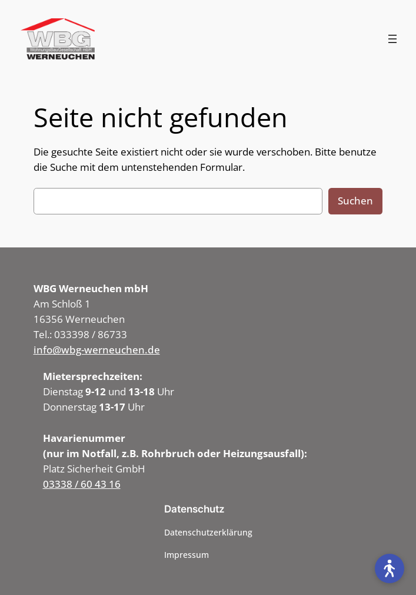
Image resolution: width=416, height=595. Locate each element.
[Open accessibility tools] (389, 568)
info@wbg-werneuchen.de (97, 349)
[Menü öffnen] (392, 39)
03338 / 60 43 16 (82, 484)
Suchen (355, 200)
